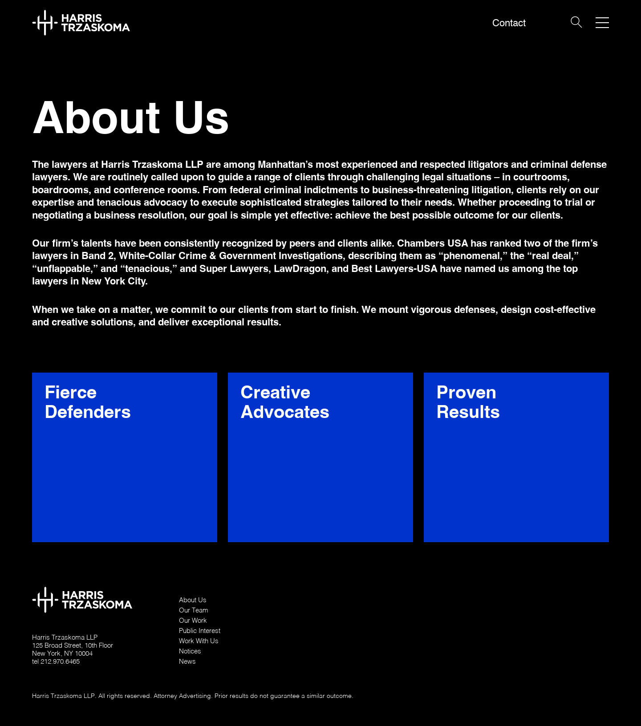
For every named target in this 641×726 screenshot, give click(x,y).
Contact (509, 23)
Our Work (193, 620)
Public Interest (199, 630)
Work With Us (199, 640)
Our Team (193, 609)
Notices (190, 650)
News (187, 661)
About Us (193, 599)
